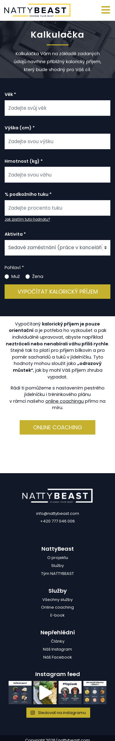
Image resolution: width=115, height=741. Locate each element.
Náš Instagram (57, 649)
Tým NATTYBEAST (57, 573)
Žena (37, 276)
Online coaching (57, 427)
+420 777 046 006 (57, 521)
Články (57, 641)
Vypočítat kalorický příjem (57, 291)
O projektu (57, 557)
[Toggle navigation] (106, 10)
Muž (15, 276)
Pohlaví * (14, 267)
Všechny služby (57, 599)
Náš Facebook (57, 657)
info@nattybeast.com (57, 513)
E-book (57, 615)
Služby (57, 565)
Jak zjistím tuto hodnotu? (27, 219)
